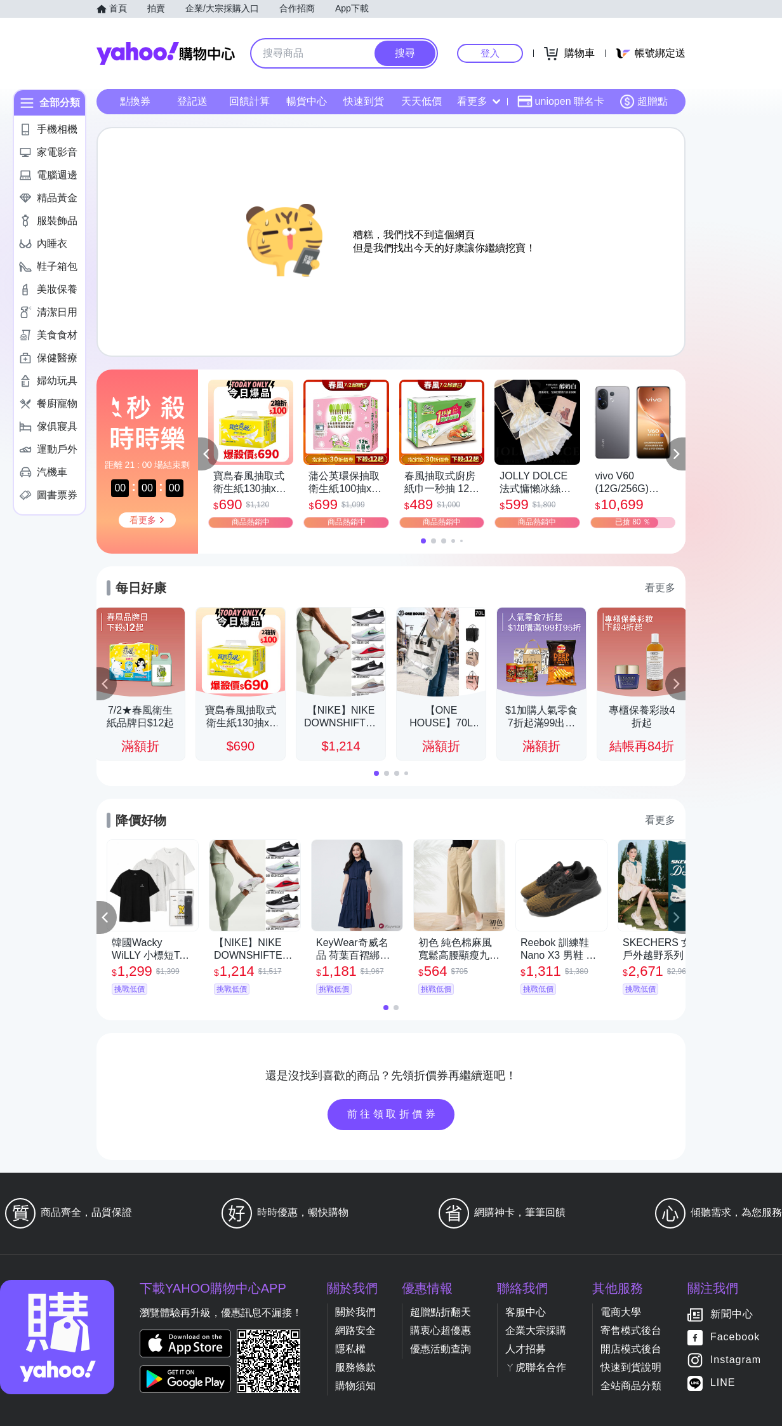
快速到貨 (363, 101)
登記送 (192, 101)
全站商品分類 (630, 1385)
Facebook (735, 1337)
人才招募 (525, 1348)
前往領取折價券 (393, 1114)
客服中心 (525, 1312)
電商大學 (620, 1312)
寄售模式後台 (630, 1330)
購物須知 (355, 1385)
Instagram (735, 1360)
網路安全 (355, 1330)
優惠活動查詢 (440, 1348)
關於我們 (355, 1312)
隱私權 (350, 1348)
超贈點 (644, 101)
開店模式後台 (630, 1348)
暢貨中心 (306, 101)
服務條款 (355, 1367)
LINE (723, 1383)
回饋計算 (249, 101)
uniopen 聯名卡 (560, 101)
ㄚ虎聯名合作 (535, 1367)
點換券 (135, 101)
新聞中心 (731, 1314)
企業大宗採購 (535, 1330)
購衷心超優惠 (440, 1330)
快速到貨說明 (630, 1367)
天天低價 (421, 101)
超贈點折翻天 (440, 1312)
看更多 (478, 101)
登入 (490, 53)
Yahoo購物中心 (165, 53)
